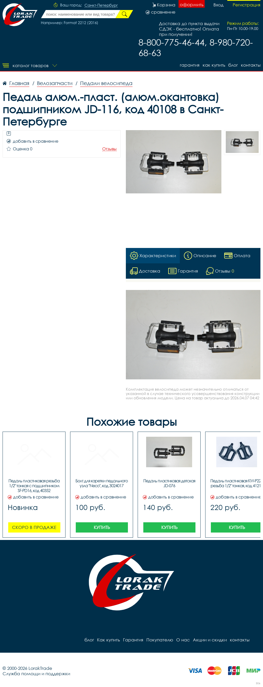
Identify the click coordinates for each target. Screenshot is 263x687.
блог (233, 65)
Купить (102, 527)
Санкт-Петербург (101, 5)
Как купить (214, 65)
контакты (250, 65)
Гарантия (190, 65)
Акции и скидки (210, 639)
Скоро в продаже (34, 527)
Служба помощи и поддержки (36, 673)
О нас (183, 639)
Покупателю (159, 639)
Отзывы (109, 149)
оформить (191, 4)
